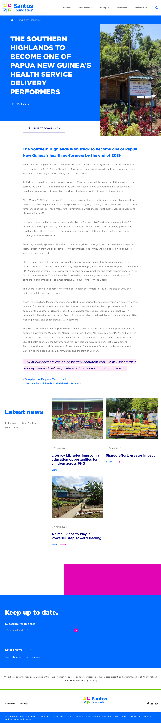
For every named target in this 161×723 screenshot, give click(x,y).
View (54, 470)
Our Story (67, 8)
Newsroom (122, 8)
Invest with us (141, 8)
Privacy (24, 704)
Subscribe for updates (20, 623)
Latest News (13, 649)
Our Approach (86, 8)
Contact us (10, 704)
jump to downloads (44, 128)
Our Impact (105, 8)
